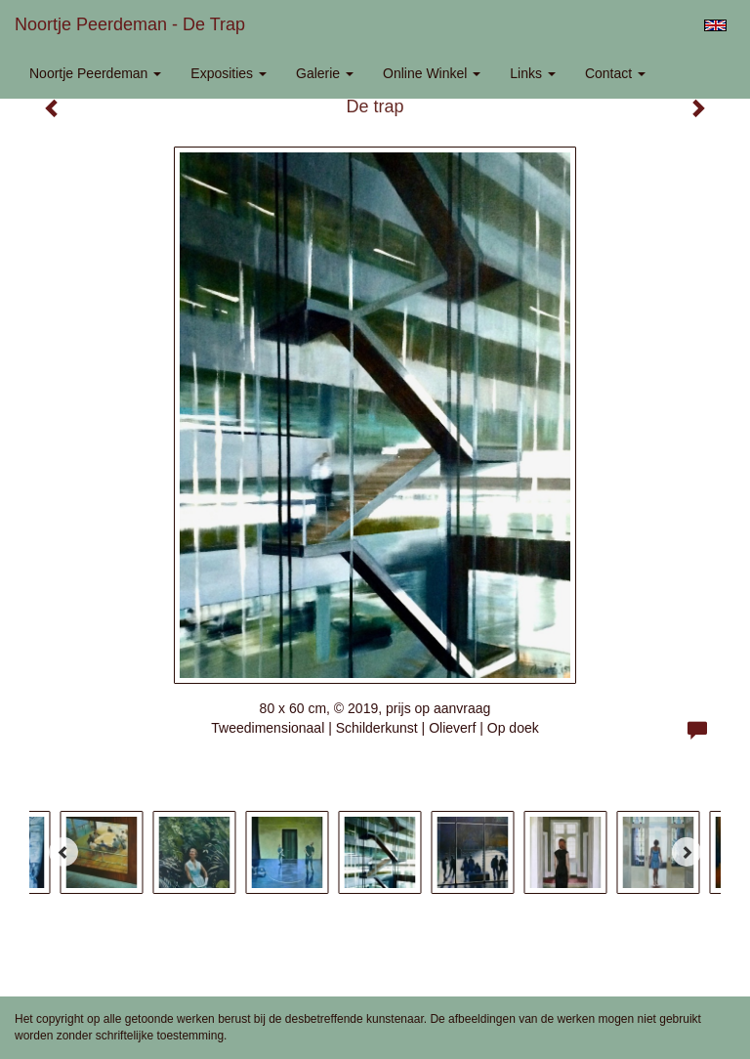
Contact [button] (615, 73)
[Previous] (63, 852)
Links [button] (533, 73)
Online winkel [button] (431, 73)
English (715, 25)
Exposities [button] (228, 73)
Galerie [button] (325, 73)
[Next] (686, 852)
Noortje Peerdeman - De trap (130, 24)
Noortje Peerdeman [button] (95, 73)
